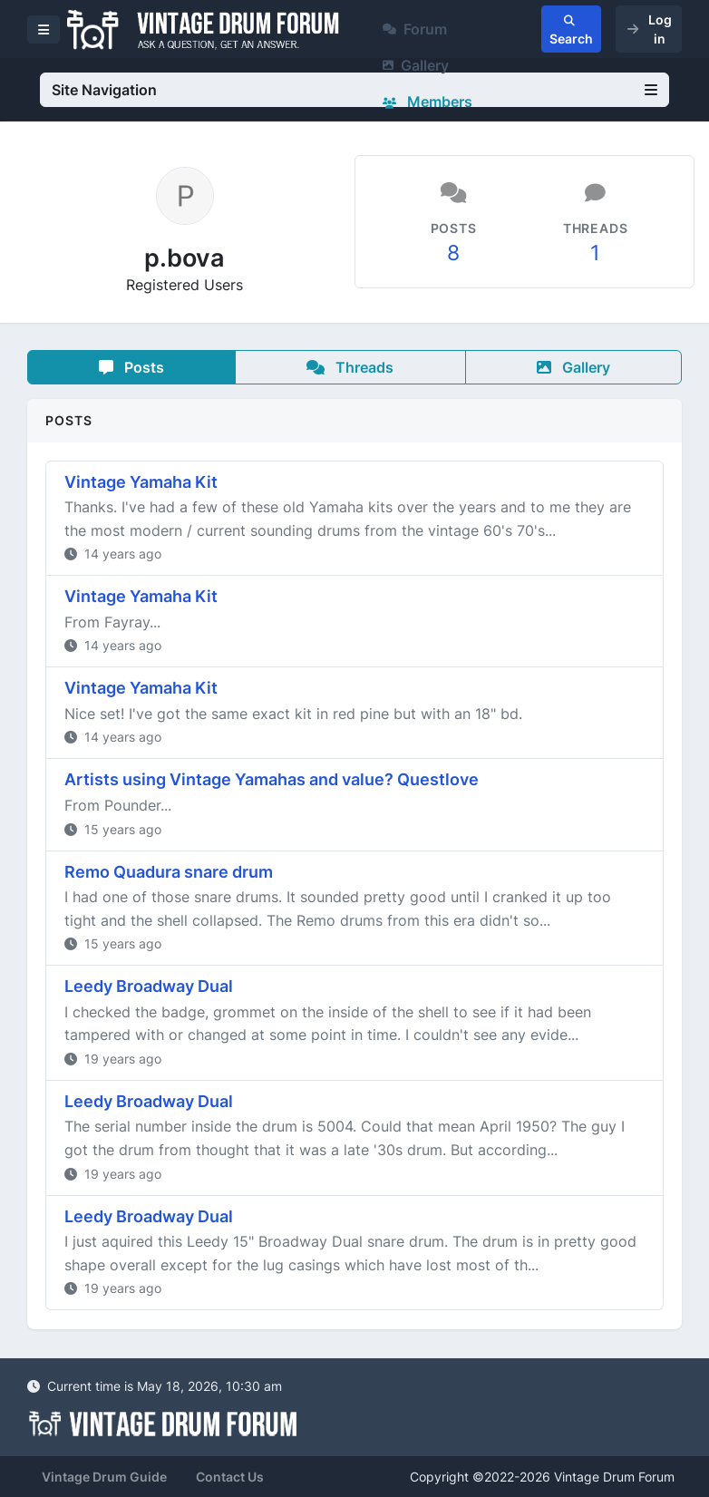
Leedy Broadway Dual (148, 986)
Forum (415, 29)
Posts (131, 367)
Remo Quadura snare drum (168, 871)
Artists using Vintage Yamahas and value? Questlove (271, 779)
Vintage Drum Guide (104, 1476)
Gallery (416, 65)
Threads (349, 367)
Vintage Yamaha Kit (141, 481)
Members (427, 101)
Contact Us (230, 1476)
